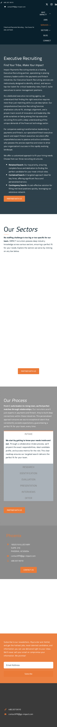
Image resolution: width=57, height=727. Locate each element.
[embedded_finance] (28, 346)
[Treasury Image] (28, 311)
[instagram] (51, 4)
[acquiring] (28, 276)
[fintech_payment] (28, 259)
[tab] (28, 434)
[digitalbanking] (28, 293)
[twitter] (47, 4)
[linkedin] (56, 4)
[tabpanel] (28, 450)
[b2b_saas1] (28, 328)
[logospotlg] (13, 23)
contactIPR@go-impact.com (16, 6)
